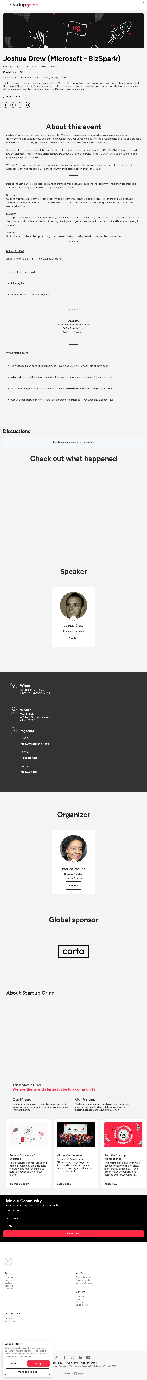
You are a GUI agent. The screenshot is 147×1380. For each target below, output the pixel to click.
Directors (9, 1289)
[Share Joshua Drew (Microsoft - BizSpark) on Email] (27, 105)
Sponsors (9, 1286)
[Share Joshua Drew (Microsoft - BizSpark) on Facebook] (5, 105)
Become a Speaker (84, 1283)
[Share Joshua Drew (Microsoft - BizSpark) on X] (12, 105)
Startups (8, 1283)
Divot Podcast (82, 1305)
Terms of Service (72, 1363)
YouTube (80, 1302)
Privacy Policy (56, 1363)
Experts (8, 1280)
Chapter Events (83, 1280)
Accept (39, 1363)
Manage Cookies (27, 1371)
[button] (143, 4)
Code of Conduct (89, 1363)
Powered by (73, 1373)
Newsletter (81, 1296)
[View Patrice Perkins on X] (73, 862)
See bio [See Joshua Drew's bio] (73, 638)
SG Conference (83, 1277)
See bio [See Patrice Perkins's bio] (73, 885)
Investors (9, 1277)
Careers (8, 1318)
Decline (15, 1363)
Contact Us (10, 1321)
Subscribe (72, 1233)
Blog (78, 1299)
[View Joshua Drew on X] (73, 619)
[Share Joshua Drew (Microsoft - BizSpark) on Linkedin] (20, 105)
